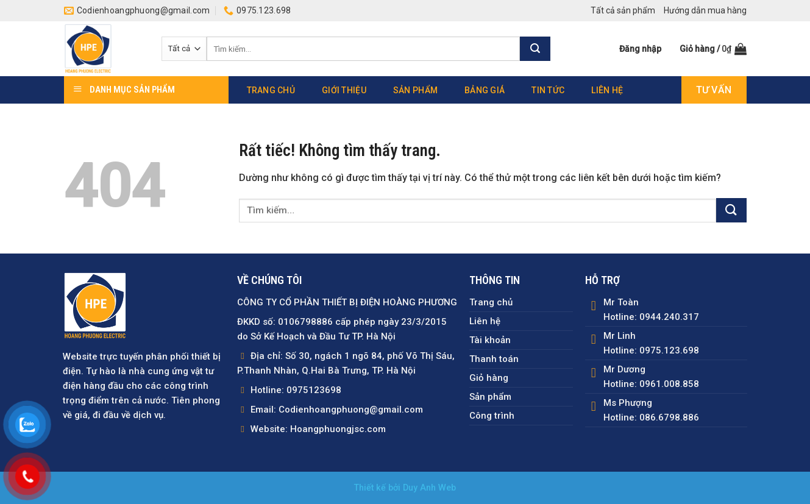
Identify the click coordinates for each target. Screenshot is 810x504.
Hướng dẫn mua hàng (705, 10)
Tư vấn (714, 90)
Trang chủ (271, 90)
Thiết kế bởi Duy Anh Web (405, 488)
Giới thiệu (344, 90)
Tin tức (547, 90)
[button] (640, 49)
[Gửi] (535, 49)
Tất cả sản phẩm (623, 10)
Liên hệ (607, 90)
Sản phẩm (415, 90)
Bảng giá (484, 90)
